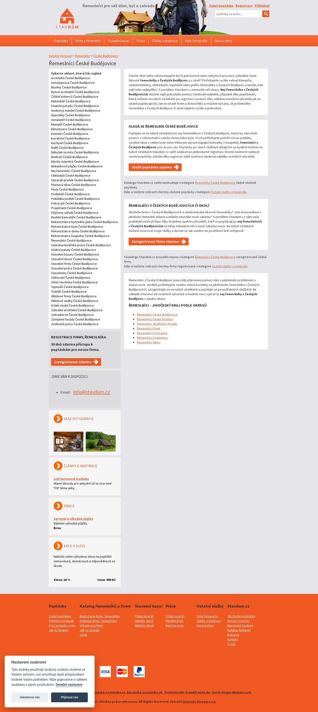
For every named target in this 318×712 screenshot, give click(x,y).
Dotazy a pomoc (238, 621)
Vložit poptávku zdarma (152, 167)
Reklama (233, 635)
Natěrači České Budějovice (69, 157)
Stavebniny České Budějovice (71, 273)
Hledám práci (175, 621)
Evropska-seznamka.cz (107, 692)
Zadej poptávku (221, 5)
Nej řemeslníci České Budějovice (73, 171)
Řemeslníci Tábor (149, 342)
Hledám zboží (144, 621)
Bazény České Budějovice (69, 87)
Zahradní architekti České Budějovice (77, 310)
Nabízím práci (175, 625)
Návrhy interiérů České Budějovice (75, 161)
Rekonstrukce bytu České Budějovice (77, 226)
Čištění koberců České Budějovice (74, 96)
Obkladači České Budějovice (70, 175)
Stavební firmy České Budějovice (74, 264)
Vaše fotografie (207, 616)
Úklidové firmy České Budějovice (74, 296)
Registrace (244, 5)
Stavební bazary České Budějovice (75, 254)
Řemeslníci (82, 56)
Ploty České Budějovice (67, 189)
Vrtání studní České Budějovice (72, 305)
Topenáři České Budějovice (70, 287)
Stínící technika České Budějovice (74, 282)
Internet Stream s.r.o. (199, 701)
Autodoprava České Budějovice (73, 83)
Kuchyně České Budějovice (69, 143)
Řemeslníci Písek (148, 328)
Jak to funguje (59, 630)
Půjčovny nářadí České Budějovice (74, 212)
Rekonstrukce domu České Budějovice (78, 231)
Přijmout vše (69, 697)
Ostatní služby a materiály (228, 192)
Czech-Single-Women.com (231, 692)
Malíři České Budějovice (67, 148)
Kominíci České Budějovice (69, 134)
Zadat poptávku (60, 616)
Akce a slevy (205, 625)
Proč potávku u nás (62, 625)
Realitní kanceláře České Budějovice (76, 217)
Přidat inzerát (144, 616)
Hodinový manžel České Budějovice (75, 110)
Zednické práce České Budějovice (74, 324)
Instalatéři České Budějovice (71, 120)
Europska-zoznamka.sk (144, 692)
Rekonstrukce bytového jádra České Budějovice (84, 222)
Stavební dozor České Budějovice (74, 259)
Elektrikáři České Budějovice (71, 101)
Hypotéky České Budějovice (70, 115)
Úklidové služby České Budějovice (74, 301)
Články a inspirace (209, 621)
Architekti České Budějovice (70, 78)
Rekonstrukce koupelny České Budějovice (80, 236)
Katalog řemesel (60, 56)
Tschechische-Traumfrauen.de (187, 692)
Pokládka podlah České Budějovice (75, 199)
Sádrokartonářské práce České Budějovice (81, 245)
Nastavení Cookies (240, 625)
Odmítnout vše (30, 697)
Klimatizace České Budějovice (72, 129)
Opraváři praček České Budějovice (75, 180)
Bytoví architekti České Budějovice (75, 92)
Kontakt (232, 639)
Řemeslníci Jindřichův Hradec (157, 324)
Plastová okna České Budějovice (73, 185)
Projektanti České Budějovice (71, 208)
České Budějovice (105, 56)
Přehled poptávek (61, 621)
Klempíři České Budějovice (69, 124)
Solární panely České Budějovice (73, 250)
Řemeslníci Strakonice (152, 338)
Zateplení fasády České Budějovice (75, 319)
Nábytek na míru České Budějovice (75, 152)
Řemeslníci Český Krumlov (155, 319)
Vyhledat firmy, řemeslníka (98, 621)
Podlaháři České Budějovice (70, 194)
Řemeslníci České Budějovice (71, 240)
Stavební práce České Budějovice (74, 268)
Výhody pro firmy (91, 625)
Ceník (83, 635)
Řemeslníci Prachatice (152, 333)
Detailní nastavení (69, 685)
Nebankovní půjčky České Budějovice (77, 166)
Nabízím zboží (144, 625)
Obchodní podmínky (241, 616)
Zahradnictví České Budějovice (72, 315)
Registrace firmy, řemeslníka (100, 616)
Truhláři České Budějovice (69, 291)
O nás (231, 644)
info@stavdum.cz (91, 392)
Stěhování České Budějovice (70, 277)
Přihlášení (262, 5)
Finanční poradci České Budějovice (75, 106)
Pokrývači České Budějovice (70, 203)
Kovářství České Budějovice (70, 138)
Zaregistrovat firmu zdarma (155, 241)
